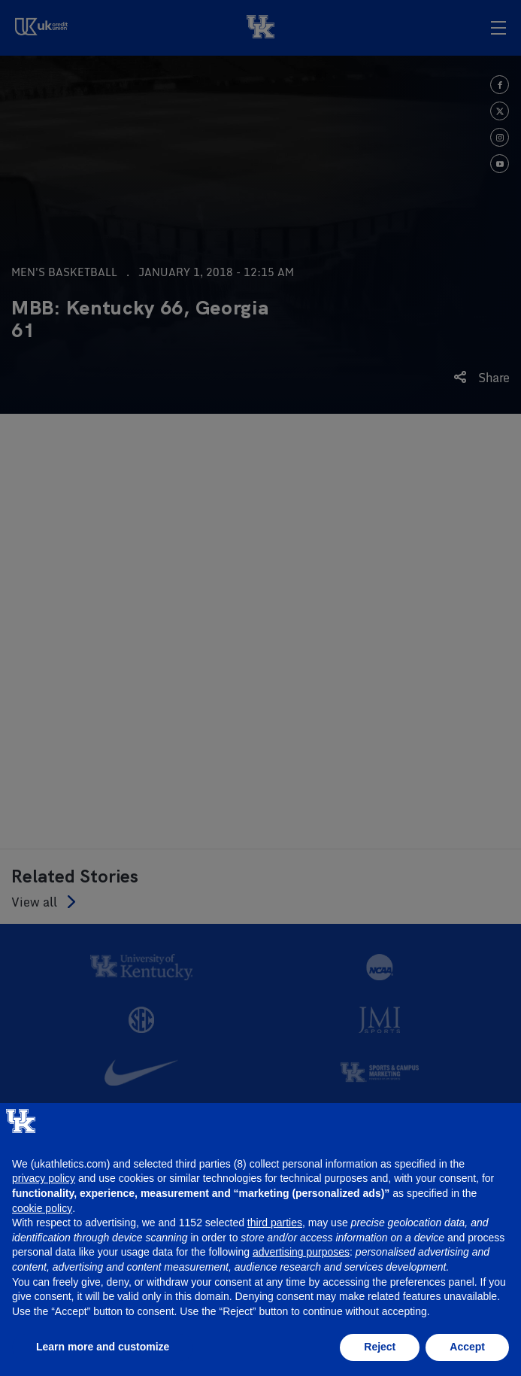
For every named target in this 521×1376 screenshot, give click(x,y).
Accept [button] (467, 1347)
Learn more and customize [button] (102, 1347)
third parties (274, 1223)
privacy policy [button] (43, 1178)
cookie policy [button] (42, 1208)
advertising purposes (301, 1252)
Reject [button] (379, 1347)
